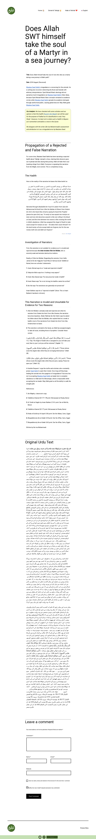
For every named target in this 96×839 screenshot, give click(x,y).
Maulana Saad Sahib (41, 100)
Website (28, 769)
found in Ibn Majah (50, 114)
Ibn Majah (68, 233)
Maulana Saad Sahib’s (33, 87)
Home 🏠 (41, 10)
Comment (29, 735)
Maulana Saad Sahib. (33, 105)
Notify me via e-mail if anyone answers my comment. (43, 787)
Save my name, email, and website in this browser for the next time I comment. (49, 780)
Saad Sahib (34, 371)
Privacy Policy (84, 828)
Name (28, 757)
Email (53, 757)
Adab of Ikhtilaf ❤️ (71, 10)
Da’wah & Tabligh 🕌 (54, 10)
